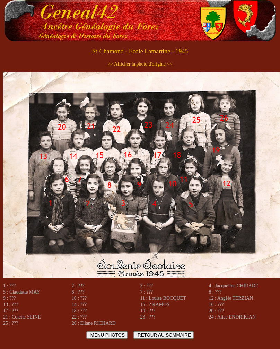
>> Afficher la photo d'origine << (140, 64)
